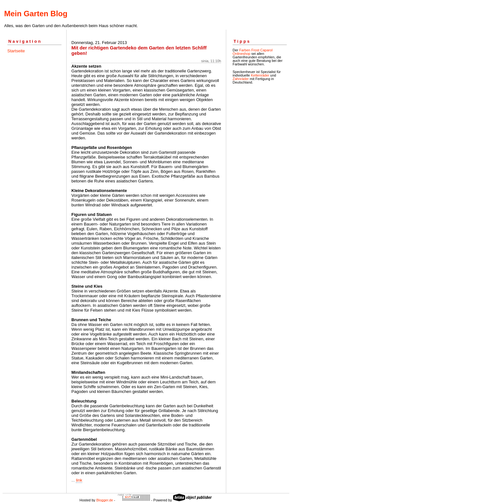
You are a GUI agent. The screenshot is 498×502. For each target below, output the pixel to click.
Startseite (16, 50)
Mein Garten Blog (36, 13)
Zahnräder (241, 79)
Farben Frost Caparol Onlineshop (252, 51)
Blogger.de (104, 500)
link (79, 480)
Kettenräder (260, 75)
